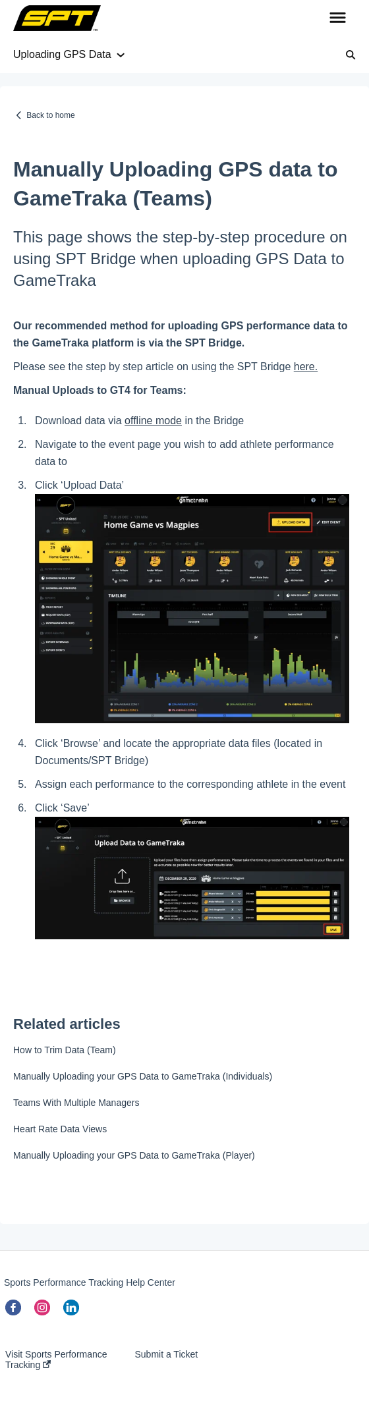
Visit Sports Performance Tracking (56, 1359)
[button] (338, 18)
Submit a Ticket (166, 1354)
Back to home (50, 115)
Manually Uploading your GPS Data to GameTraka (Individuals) (142, 1076)
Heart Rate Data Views (60, 1129)
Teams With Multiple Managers (76, 1102)
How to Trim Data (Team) (64, 1050)
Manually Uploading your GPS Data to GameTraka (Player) (134, 1155)
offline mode (153, 420)
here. (306, 366)
